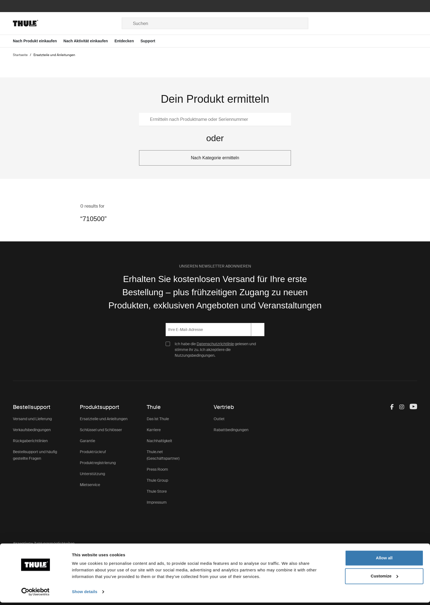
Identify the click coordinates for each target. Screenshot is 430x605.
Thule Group (157, 480)
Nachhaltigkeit (159, 440)
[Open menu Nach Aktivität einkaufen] (88, 41)
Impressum (157, 502)
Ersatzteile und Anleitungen (104, 418)
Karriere (154, 429)
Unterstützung (92, 473)
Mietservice (90, 484)
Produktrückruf (93, 451)
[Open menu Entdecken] (127, 41)
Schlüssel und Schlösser (101, 429)
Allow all (384, 560)
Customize (384, 578)
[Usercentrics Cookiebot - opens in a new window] (36, 594)
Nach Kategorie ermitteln (215, 157)
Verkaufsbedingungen (32, 429)
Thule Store (157, 491)
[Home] (67, 23)
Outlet (219, 418)
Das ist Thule (158, 418)
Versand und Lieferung (32, 418)
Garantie (87, 440)
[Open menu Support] (151, 41)
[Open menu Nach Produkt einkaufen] (38, 41)
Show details (84, 594)
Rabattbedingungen (231, 429)
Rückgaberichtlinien (30, 440)
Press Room (157, 469)
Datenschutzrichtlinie (215, 343)
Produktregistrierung (98, 462)
